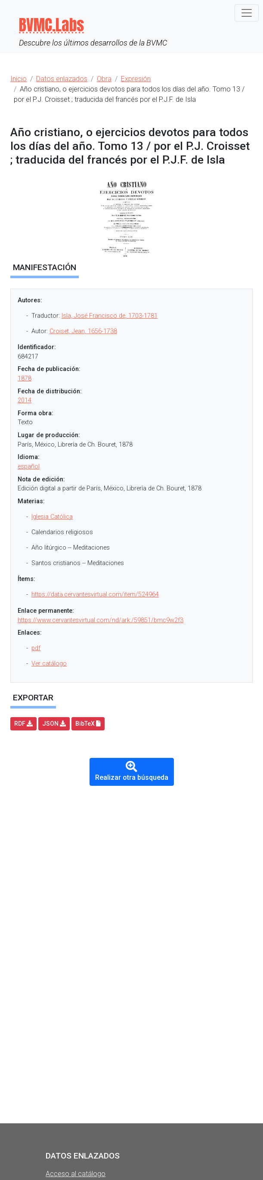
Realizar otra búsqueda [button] (131, 771)
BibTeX (88, 723)
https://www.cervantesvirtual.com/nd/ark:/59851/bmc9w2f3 (100, 620)
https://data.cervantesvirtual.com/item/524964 (95, 594)
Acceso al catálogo (75, 1174)
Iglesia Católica (52, 516)
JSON (54, 723)
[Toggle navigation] (247, 12)
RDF (23, 723)
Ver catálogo (49, 663)
